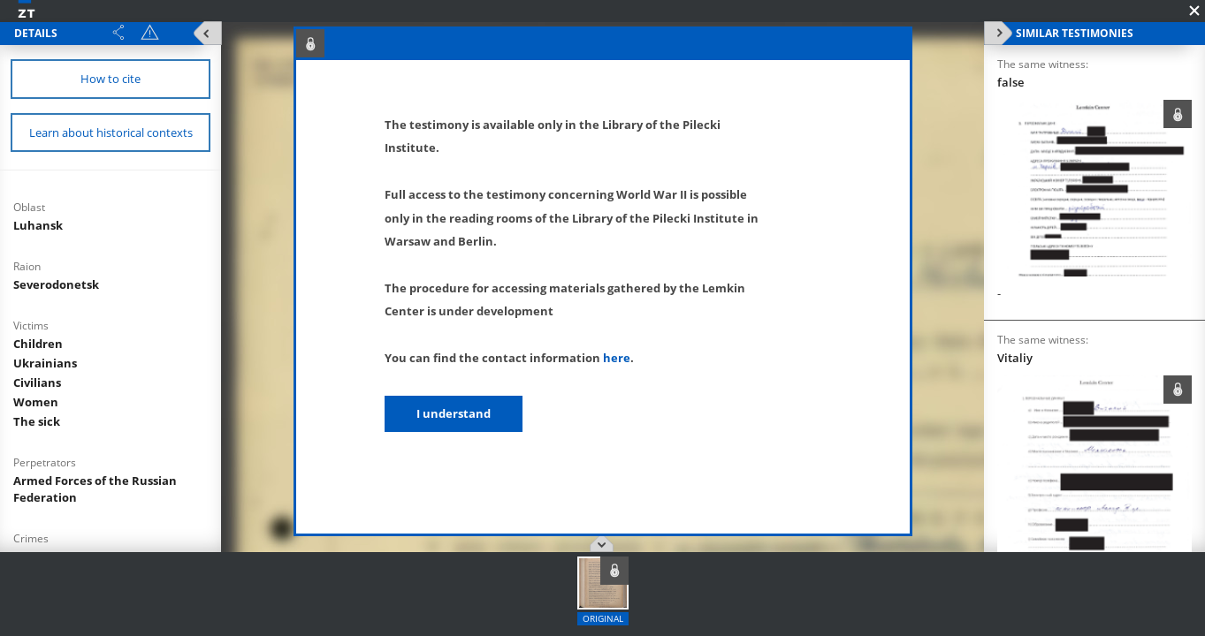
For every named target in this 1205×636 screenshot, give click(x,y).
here (616, 358)
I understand (453, 413)
